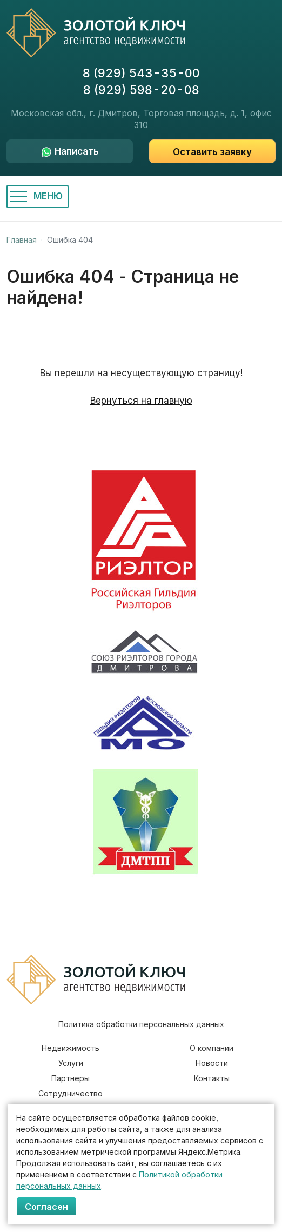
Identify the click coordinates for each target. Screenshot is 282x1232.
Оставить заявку (212, 151)
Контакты (212, 1078)
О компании (211, 1048)
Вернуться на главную (141, 400)
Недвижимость (70, 1048)
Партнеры (70, 1078)
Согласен (46, 1206)
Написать (77, 151)
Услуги (70, 1063)
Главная (21, 239)
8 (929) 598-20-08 (141, 90)
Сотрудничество (70, 1093)
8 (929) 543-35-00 (141, 73)
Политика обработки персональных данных (141, 1024)
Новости (212, 1063)
